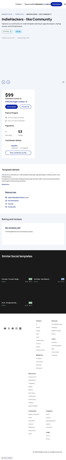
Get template (11, 107)
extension (6, 121)
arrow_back (3, 82)
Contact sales (37, 4)
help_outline (21, 99)
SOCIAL (4, 281)
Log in (46, 4)
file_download (25, 281)
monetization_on (6, 117)
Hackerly (4, 175)
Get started (56, 4)
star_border (29, 281)
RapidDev (14, 146)
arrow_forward (8, 82)
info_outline (11, 31)
